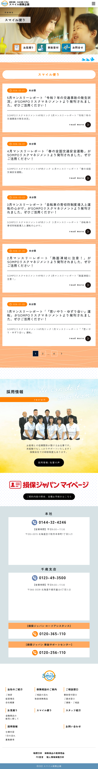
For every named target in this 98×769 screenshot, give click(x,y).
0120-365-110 (52, 633)
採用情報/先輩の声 (49, 462)
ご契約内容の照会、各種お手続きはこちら (49, 496)
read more (80, 125)
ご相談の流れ (41, 694)
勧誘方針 (37, 753)
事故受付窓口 (70, 694)
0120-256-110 (52, 652)
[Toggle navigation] (93, 3)
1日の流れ (10, 735)
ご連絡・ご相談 (71, 702)
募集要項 (10, 739)
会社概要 (10, 702)
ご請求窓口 (69, 698)
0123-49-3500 (52, 577)
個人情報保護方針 (55, 757)
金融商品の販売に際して (12, 717)
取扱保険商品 (41, 698)
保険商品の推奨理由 (55, 753)
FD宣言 (39, 757)
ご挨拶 (9, 694)
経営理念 (10, 698)
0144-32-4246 (52, 522)
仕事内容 (10, 731)
